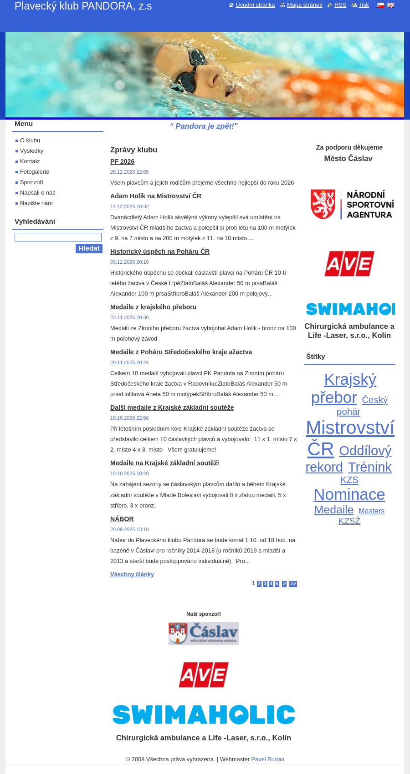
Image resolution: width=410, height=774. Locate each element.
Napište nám (36, 203)
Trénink (370, 467)
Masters (371, 511)
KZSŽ (349, 521)
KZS (349, 480)
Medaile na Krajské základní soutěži (164, 463)
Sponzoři (31, 182)
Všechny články (132, 574)
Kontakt (30, 161)
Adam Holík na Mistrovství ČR (155, 196)
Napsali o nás (38, 192)
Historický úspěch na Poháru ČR (160, 251)
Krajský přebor (344, 388)
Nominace (349, 494)
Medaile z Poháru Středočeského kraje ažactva (181, 352)
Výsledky (31, 150)
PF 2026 (122, 161)
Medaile (334, 509)
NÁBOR (122, 519)
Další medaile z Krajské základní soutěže (172, 407)
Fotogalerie (34, 171)
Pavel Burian (268, 759)
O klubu (30, 140)
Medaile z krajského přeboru (153, 307)
